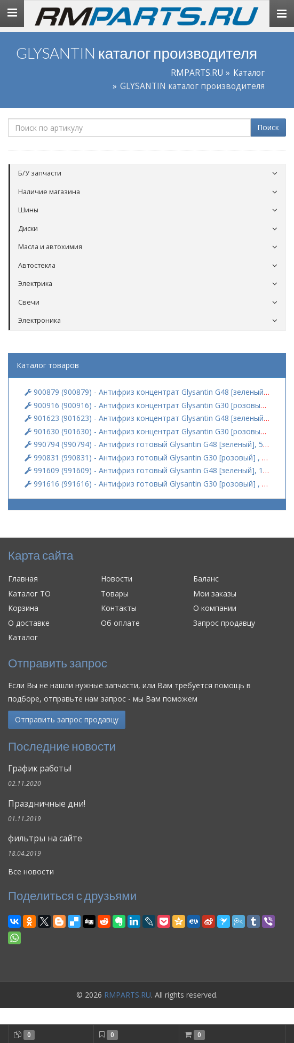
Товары (115, 593)
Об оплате (120, 623)
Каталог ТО (29, 593)
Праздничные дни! (46, 803)
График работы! (39, 768)
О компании (214, 608)
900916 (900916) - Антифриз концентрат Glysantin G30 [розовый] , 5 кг (156, 405)
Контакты (119, 608)
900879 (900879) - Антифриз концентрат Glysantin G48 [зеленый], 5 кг (154, 392)
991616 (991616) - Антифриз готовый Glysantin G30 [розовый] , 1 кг (150, 484)
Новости (116, 579)
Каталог (249, 72)
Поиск (268, 127)
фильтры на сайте (45, 838)
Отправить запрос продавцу (66, 719)
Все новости (31, 871)
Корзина (23, 608)
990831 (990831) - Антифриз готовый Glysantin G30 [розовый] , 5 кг (150, 457)
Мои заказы (214, 593)
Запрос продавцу (224, 623)
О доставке (29, 623)
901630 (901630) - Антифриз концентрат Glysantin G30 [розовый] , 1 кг (156, 431)
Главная (23, 579)
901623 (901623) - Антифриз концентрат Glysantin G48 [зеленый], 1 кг (154, 418)
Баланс (206, 579)
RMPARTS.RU (197, 72)
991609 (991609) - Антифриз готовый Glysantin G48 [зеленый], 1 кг (148, 470)
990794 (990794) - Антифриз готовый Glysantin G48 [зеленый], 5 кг (148, 444)
